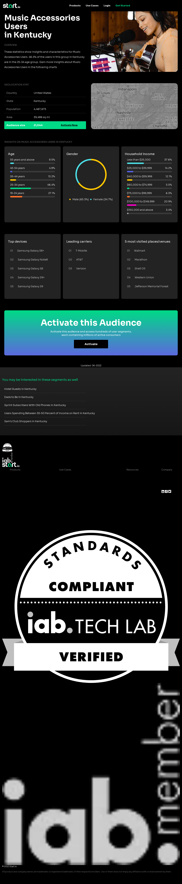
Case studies (131, 475)
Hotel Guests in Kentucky (20, 389)
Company (166, 469)
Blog (127, 481)
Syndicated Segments (22, 492)
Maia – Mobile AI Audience (25, 475)
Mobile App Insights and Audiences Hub (82, 481)
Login (107, 5)
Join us (165, 481)
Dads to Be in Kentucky (18, 397)
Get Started (122, 5)
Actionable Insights (21, 509)
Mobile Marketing (69, 486)
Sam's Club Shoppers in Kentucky (25, 421)
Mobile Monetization (71, 492)
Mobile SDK (16, 503)
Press (164, 486)
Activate (91, 344)
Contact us (130, 492)
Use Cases (92, 5)
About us (166, 475)
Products (75, 5)
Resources (132, 469)
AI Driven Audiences (21, 486)
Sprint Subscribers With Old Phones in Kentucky (35, 405)
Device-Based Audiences (24, 481)
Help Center (131, 498)
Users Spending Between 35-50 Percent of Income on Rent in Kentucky (49, 413)
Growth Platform (19, 498)
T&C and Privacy (133, 486)
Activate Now (69, 125)
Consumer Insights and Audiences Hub (81, 475)
